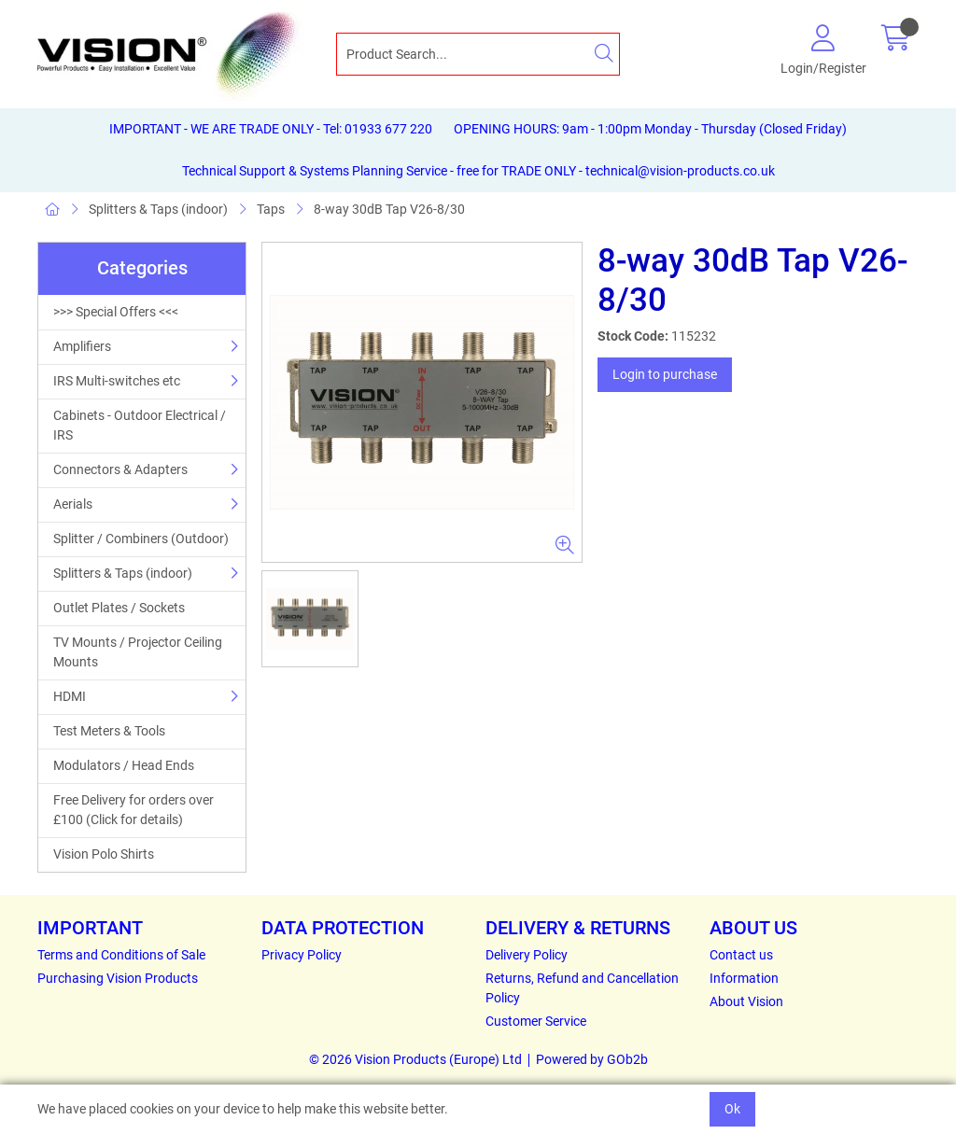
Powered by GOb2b (592, 1059)
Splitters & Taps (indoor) (158, 209)
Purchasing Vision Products (117, 978)
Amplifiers (82, 346)
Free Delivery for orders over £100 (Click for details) (133, 809)
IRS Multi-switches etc (116, 380)
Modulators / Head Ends (123, 765)
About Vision (746, 1001)
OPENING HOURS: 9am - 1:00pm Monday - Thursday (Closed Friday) (650, 128)
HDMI (69, 696)
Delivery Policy (526, 954)
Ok (732, 1108)
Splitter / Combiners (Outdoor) (141, 538)
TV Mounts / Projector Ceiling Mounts (137, 652)
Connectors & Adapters (120, 469)
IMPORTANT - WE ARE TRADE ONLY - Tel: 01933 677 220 (270, 128)
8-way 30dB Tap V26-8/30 (389, 209)
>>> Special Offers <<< (115, 311)
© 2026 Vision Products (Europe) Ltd (415, 1059)
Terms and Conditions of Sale (121, 954)
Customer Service (535, 1021)
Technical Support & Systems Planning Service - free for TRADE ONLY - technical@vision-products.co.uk (478, 170)
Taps (271, 209)
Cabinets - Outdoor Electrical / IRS (139, 425)
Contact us (741, 954)
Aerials (72, 504)
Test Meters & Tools (109, 730)
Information (744, 978)
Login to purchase (664, 374)
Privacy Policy (301, 954)
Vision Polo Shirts (103, 854)
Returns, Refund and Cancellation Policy (582, 988)
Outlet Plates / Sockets (119, 607)
